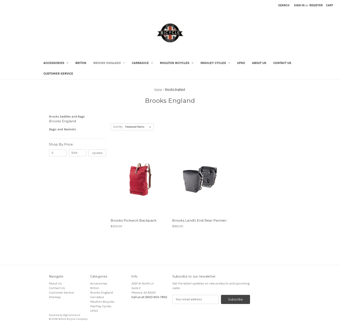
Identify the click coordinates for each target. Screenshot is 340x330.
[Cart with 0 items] (329, 5)
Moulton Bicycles (176, 63)
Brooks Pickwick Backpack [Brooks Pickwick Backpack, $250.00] (133, 220)
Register (316, 5)
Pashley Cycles (215, 63)
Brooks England (109, 63)
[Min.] (58, 152)
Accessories (55, 63)
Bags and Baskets (62, 129)
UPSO (241, 63)
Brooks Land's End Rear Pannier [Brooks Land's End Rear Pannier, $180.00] (199, 220)
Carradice (142, 63)
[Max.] (77, 152)
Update (97, 153)
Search (283, 5)
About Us (259, 63)
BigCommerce (71, 315)
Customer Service (58, 73)
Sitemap (55, 297)
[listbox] (139, 127)
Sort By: (118, 126)
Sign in (299, 5)
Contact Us (282, 63)
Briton (80, 63)
